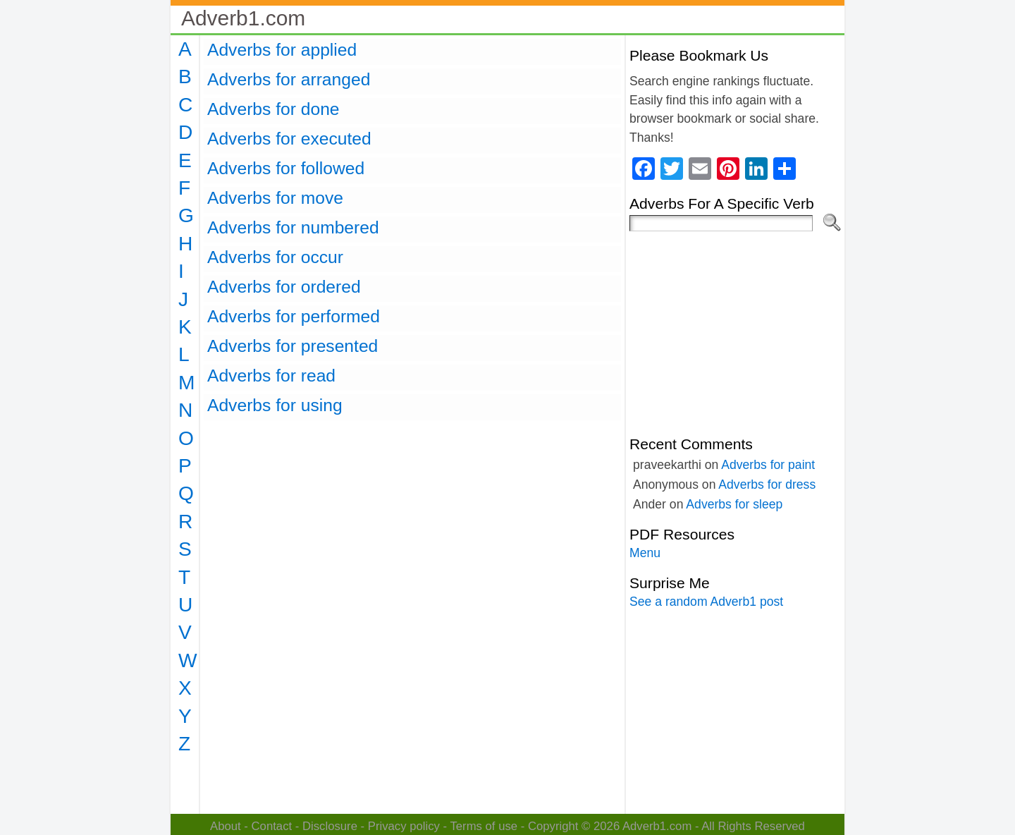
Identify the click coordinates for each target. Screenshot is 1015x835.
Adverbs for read (271, 375)
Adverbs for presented (292, 345)
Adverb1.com (243, 18)
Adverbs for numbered (293, 227)
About (225, 826)
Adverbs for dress (767, 484)
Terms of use (483, 826)
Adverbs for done (273, 108)
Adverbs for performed (293, 316)
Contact (272, 826)
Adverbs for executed (289, 138)
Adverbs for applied (282, 49)
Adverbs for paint (768, 465)
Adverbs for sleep (734, 504)
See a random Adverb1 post (706, 602)
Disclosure (329, 826)
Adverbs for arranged (288, 79)
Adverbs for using (275, 405)
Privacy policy (404, 826)
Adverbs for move (275, 197)
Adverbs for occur (275, 257)
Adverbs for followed (285, 168)
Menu (644, 553)
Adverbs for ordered (284, 286)
